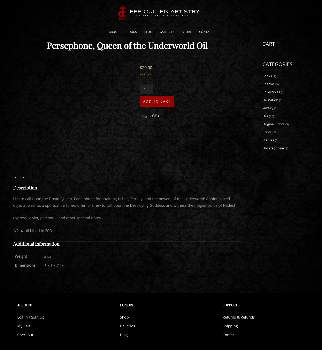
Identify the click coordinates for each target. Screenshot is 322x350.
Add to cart (157, 101)
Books (131, 32)
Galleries (167, 32)
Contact (206, 32)
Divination (270, 100)
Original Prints (273, 124)
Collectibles (271, 92)
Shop (124, 317)
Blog (148, 32)
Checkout (25, 334)
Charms (268, 84)
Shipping (230, 325)
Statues (268, 140)
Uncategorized (273, 148)
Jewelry (267, 108)
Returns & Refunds (239, 317)
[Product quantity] (146, 89)
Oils (155, 116)
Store (187, 32)
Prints (267, 132)
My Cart (23, 325)
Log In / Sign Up (31, 317)
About (114, 32)
